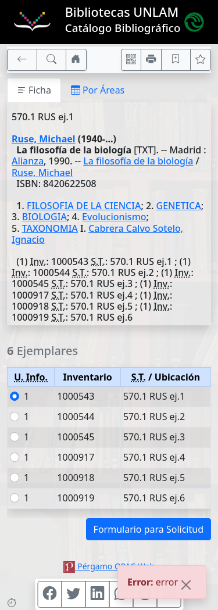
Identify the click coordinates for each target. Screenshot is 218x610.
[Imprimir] (151, 60)
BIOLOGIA (44, 216)
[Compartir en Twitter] (73, 594)
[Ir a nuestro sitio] (76, 60)
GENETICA (178, 205)
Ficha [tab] (34, 90)
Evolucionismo (114, 216)
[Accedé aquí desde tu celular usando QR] (131, 60)
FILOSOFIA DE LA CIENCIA (84, 205)
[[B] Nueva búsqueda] (52, 60)
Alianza (28, 161)
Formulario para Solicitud (148, 529)
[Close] (186, 585)
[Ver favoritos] (200, 60)
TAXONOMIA (50, 228)
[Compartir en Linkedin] (97, 594)
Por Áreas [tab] (97, 90)
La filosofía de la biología (138, 161)
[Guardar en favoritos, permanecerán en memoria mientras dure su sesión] (176, 60)
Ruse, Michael (44, 138)
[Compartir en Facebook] (49, 594)
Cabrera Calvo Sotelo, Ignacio (97, 234)
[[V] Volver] (22, 60)
